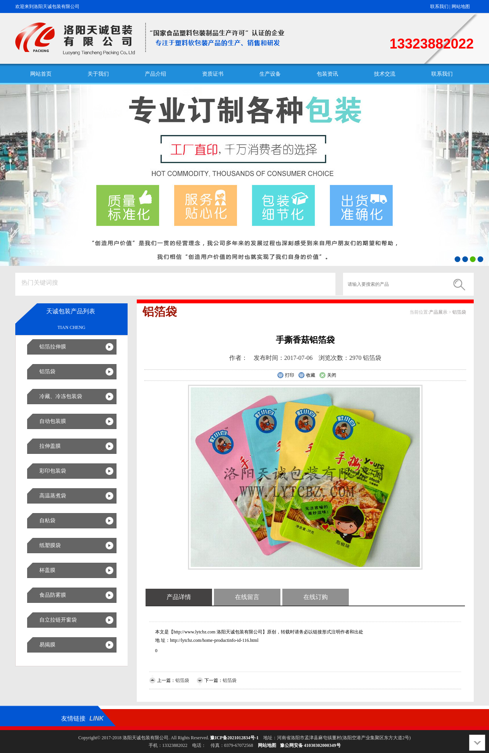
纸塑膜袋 (50, 545)
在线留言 (247, 597)
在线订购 (315, 597)
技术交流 (384, 74)
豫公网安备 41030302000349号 (310, 745)
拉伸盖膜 (50, 446)
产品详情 (179, 597)
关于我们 (98, 74)
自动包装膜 (52, 421)
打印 (285, 375)
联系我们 (439, 6)
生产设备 (270, 74)
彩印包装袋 (52, 471)
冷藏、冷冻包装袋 (60, 396)
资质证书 (212, 74)
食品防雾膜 (52, 595)
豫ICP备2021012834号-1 (234, 737)
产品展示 (438, 312)
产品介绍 (155, 74)
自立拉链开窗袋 (58, 620)
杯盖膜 (47, 570)
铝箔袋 (47, 371)
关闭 (327, 375)
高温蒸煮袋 (52, 496)
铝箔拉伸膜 (52, 347)
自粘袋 (47, 520)
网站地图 (461, 6)
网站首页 (41, 74)
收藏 (306, 375)
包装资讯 (327, 74)
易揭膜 (47, 645)
